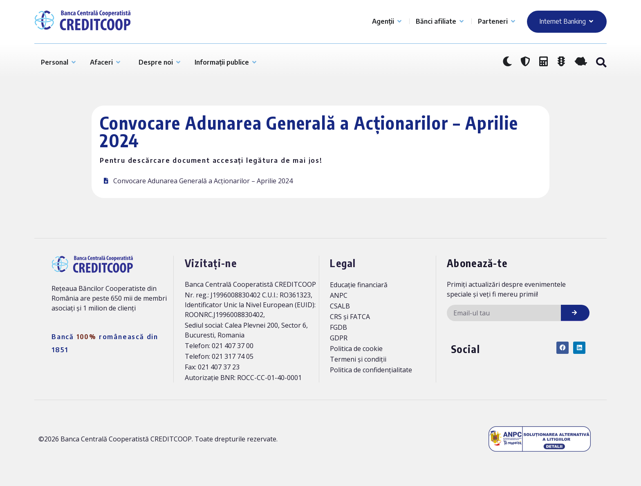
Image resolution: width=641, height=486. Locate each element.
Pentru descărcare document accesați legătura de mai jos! (211, 160)
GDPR (338, 337)
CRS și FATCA (350, 316)
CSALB (340, 306)
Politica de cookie (356, 348)
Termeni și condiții (358, 359)
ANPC (338, 295)
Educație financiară (359, 284)
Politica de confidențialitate (371, 369)
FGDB (338, 327)
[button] (601, 62)
